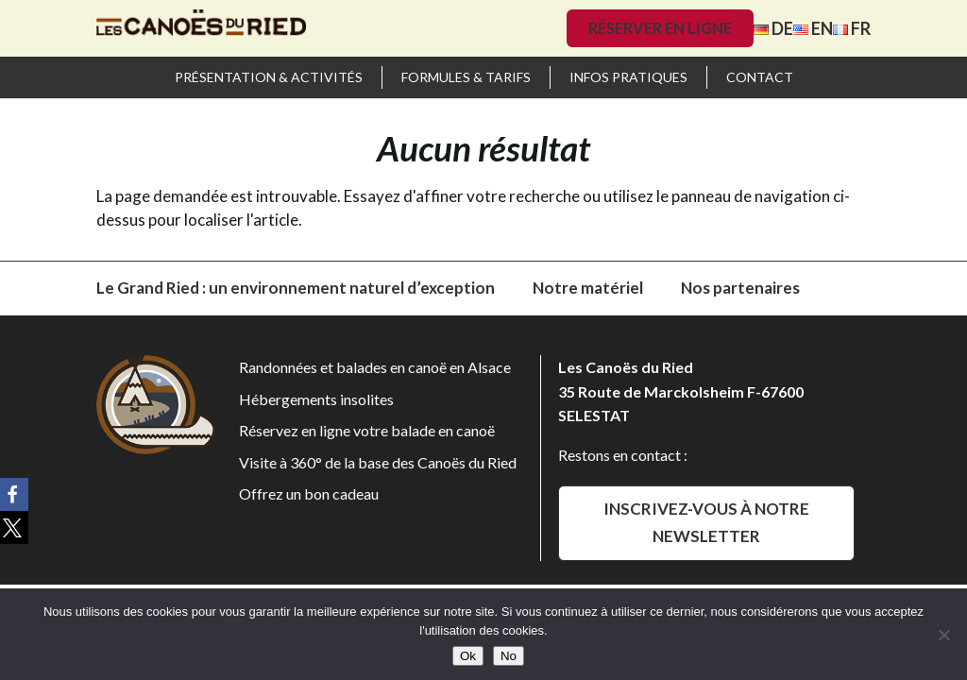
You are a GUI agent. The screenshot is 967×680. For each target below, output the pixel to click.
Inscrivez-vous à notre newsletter (706, 522)
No (508, 656)
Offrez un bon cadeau (309, 493)
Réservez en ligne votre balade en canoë (367, 430)
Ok (468, 656)
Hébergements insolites (316, 399)
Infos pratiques (628, 77)
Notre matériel (588, 288)
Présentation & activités (269, 77)
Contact (759, 77)
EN (813, 28)
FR (852, 28)
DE (773, 28)
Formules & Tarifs (466, 77)
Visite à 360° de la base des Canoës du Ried (378, 462)
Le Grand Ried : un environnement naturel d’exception (295, 288)
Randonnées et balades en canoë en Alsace (375, 367)
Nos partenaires (740, 288)
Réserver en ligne (660, 28)
